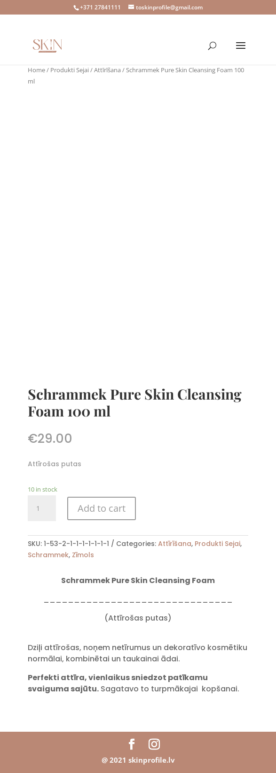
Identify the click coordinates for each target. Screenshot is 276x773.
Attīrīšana (107, 70)
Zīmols (83, 555)
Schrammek (48, 555)
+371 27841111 (100, 7)
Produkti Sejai (69, 70)
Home (36, 70)
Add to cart (102, 508)
